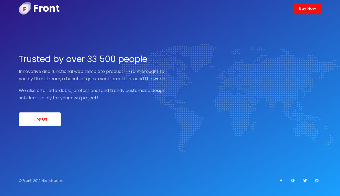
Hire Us (39, 119)
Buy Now (307, 8)
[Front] (39, 8)
